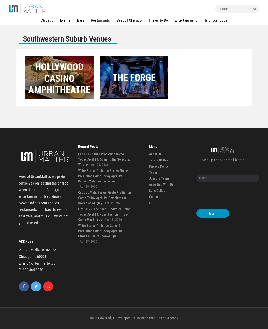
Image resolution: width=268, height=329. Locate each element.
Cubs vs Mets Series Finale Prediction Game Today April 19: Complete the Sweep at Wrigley (104, 198)
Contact (154, 197)
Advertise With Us (161, 185)
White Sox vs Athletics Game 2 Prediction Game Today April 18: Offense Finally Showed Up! (100, 231)
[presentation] (228, 196)
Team (153, 172)
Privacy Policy (159, 166)
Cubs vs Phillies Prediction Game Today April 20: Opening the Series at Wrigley (104, 159)
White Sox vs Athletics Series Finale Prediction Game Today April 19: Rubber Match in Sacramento (103, 176)
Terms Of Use (158, 160)
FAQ (152, 203)
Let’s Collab (157, 191)
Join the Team (159, 179)
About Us (155, 154)
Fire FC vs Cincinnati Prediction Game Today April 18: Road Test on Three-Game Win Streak (104, 214)
